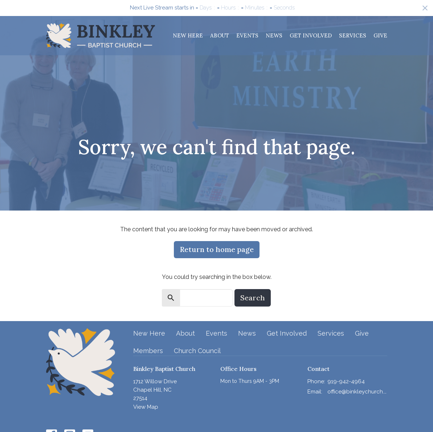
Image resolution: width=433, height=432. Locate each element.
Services (352, 35)
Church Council (197, 351)
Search (252, 297)
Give (380, 35)
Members (148, 351)
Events (247, 35)
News (274, 35)
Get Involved (311, 35)
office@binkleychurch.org (357, 391)
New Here (188, 35)
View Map (145, 407)
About (219, 35)
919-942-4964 (346, 381)
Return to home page (217, 249)
